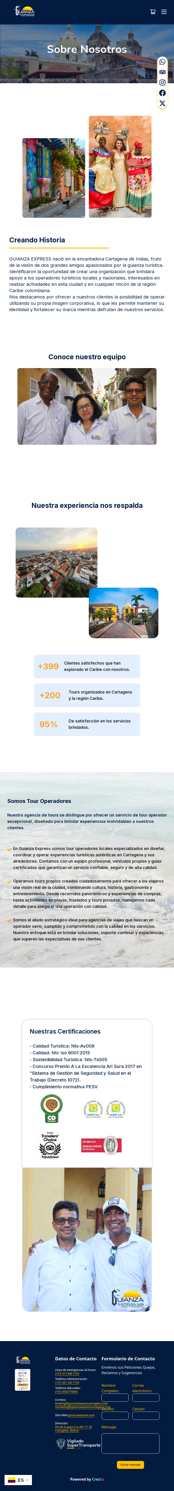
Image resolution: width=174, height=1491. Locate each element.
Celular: (138, 1408)
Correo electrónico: (142, 1388)
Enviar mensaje (130, 1465)
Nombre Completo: (110, 1388)
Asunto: (108, 1408)
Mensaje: (109, 1427)
